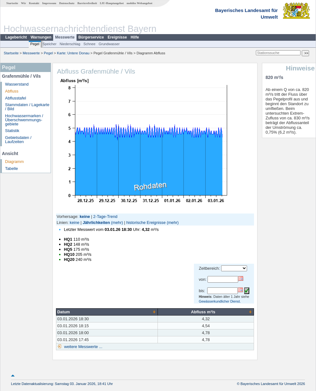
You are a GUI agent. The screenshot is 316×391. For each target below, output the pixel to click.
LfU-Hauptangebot (112, 3)
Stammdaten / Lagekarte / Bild (27, 106)
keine (74, 222)
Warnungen (41, 37)
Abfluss (11, 91)
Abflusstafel (15, 98)
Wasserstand (16, 84)
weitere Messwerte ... (82, 346)
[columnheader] (107, 311)
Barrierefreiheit (87, 3)
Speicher (49, 44)
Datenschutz (67, 3)
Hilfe (135, 37)
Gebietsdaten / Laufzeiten (18, 139)
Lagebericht (16, 37)
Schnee (90, 44)
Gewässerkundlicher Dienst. (220, 301)
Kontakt (34, 3)
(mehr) (117, 222)
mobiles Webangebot (139, 3)
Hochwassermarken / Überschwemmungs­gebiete (24, 119)
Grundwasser (109, 44)
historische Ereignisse (145, 222)
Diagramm (14, 161)
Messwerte (64, 37)
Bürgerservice (91, 37)
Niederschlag (69, 44)
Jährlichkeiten (96, 222)
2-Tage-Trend (105, 216)
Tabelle (11, 168)
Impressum (49, 3)
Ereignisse (117, 37)
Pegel (35, 44)
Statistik (12, 130)
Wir (23, 3)
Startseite (12, 3)
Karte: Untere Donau (73, 53)
